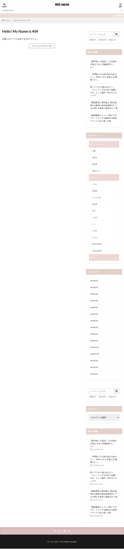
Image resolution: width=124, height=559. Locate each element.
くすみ (95, 222)
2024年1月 (94, 351)
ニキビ (95, 187)
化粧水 (95, 158)
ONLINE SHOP (8, 10)
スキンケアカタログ (100, 144)
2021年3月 (94, 380)
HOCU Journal (62, 4)
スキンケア (102, 40)
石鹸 (94, 151)
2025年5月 (94, 295)
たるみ (95, 236)
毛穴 (94, 215)
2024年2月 (94, 344)
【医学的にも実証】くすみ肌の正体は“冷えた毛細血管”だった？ (103, 64)
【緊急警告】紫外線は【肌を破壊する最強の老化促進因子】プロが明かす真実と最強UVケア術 (103, 105)
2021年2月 (94, 387)
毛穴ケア (93, 40)
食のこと (96, 264)
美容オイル (97, 173)
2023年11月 (95, 366)
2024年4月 (94, 330)
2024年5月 (94, 323)
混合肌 (95, 208)
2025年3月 (94, 309)
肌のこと (96, 180)
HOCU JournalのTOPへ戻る (42, 46)
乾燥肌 (95, 194)
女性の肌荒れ (98, 257)
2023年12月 (95, 359)
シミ (94, 229)
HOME (6, 20)
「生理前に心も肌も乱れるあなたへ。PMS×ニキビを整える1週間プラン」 (103, 77)
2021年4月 (94, 373)
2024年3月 (94, 337)
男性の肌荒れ (98, 250)
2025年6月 (94, 288)
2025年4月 (94, 302)
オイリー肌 (97, 201)
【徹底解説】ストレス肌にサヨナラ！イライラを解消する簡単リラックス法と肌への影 (103, 118)
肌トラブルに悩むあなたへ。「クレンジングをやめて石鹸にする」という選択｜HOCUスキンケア (103, 91)
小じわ (95, 243)
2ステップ (112, 40)
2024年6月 (94, 316)
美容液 (95, 165)
